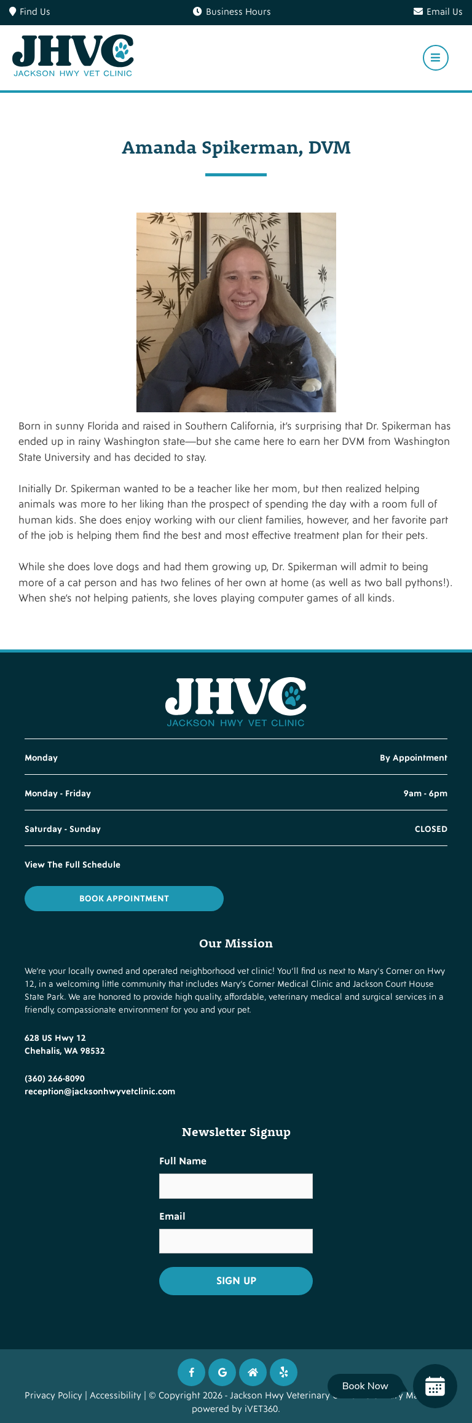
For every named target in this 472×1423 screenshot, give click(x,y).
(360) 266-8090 (55, 1078)
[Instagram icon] (253, 1372)
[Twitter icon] (283, 1372)
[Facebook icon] (191, 1372)
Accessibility (115, 1395)
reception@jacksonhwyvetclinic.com (100, 1091)
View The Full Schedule (72, 864)
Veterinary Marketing (404, 1395)
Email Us (438, 12)
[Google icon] (222, 1372)
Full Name (182, 1161)
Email (172, 1216)
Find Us (29, 12)
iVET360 (261, 1409)
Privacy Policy (53, 1395)
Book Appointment (124, 898)
